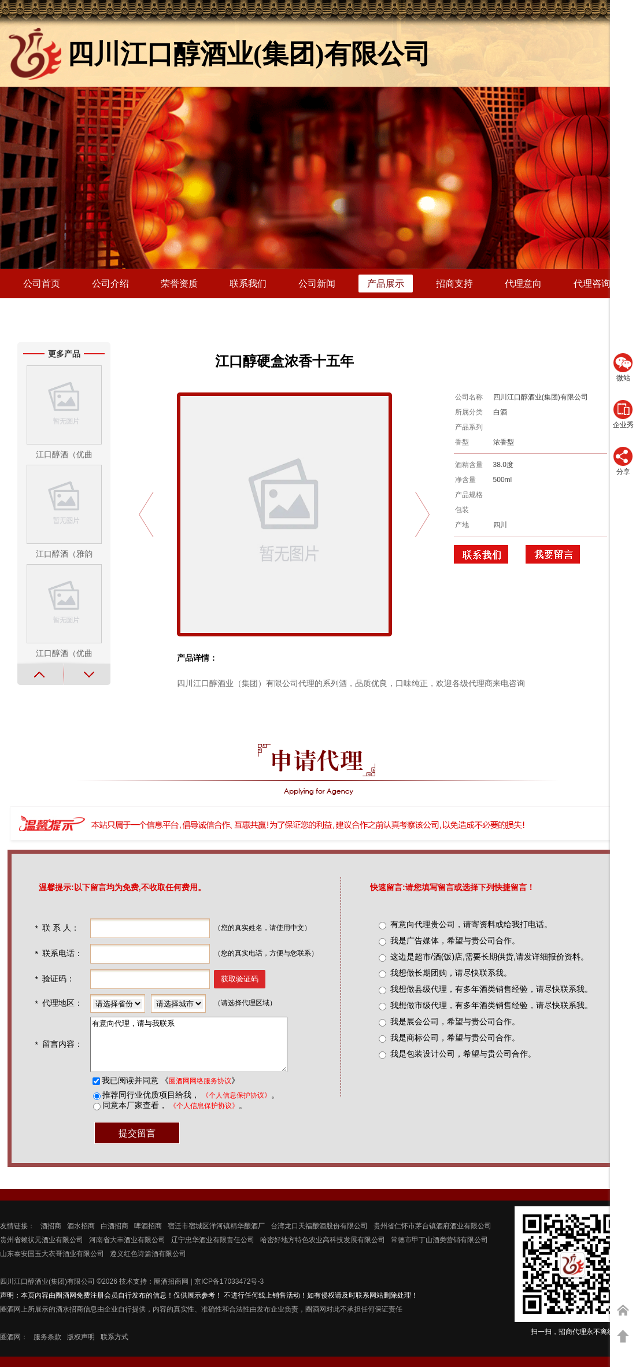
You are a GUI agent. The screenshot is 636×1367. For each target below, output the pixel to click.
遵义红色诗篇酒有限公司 (148, 1264)
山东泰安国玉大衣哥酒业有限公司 (52, 1264)
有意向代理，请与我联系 (199, 1050)
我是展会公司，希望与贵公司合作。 (455, 1021)
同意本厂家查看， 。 (173, 1115)
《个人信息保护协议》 (235, 1106)
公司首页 (41, 283)
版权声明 (81, 1347)
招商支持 (454, 283)
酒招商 (50, 1236)
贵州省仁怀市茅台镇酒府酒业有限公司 (432, 1236)
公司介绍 (110, 283)
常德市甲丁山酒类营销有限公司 (439, 1250)
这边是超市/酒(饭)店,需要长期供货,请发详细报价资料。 (489, 956)
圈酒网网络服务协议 (199, 1091)
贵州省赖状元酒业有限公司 (41, 1250)
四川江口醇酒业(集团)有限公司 (47, 1292)
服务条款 (47, 1347)
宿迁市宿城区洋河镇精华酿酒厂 (216, 1236)
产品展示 (385, 283)
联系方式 (114, 1347)
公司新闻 (316, 283)
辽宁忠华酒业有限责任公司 (212, 1250)
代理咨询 (592, 283)
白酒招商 (114, 1236)
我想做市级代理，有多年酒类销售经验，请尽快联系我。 (491, 1005)
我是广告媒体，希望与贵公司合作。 (455, 940)
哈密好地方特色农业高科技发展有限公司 (322, 1250)
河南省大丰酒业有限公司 (127, 1250)
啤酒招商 (148, 1236)
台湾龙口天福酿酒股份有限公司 (319, 1236)
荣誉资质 (179, 283)
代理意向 (523, 283)
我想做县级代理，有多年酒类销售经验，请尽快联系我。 (491, 989)
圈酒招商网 (171, 1292)
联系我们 (248, 283)
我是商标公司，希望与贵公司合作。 (455, 1037)
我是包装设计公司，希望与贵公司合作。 (463, 1053)
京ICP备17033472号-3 (229, 1292)
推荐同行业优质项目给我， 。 (189, 1105)
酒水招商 (81, 1236)
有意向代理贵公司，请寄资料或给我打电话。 (471, 924)
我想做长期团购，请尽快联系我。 (451, 972)
